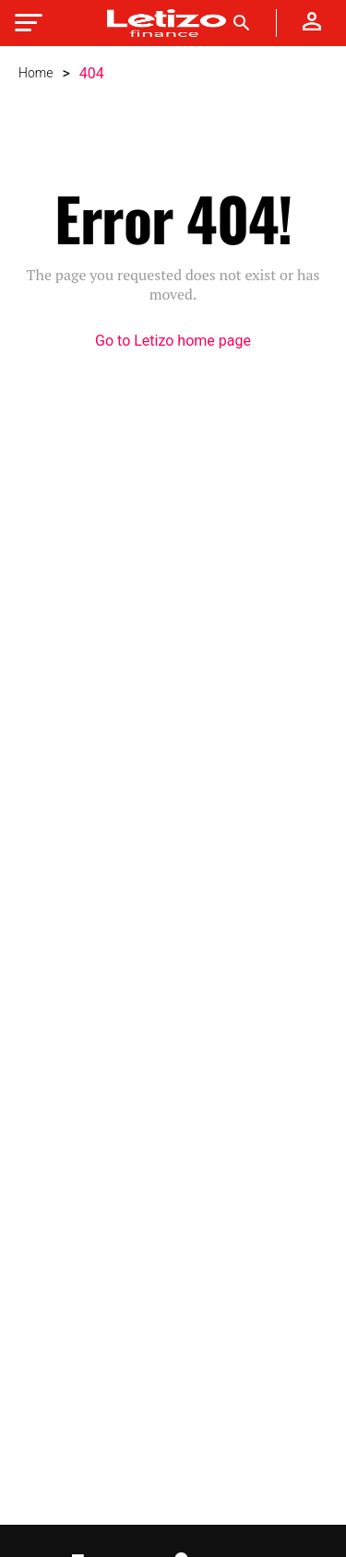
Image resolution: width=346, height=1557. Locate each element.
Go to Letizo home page (173, 341)
